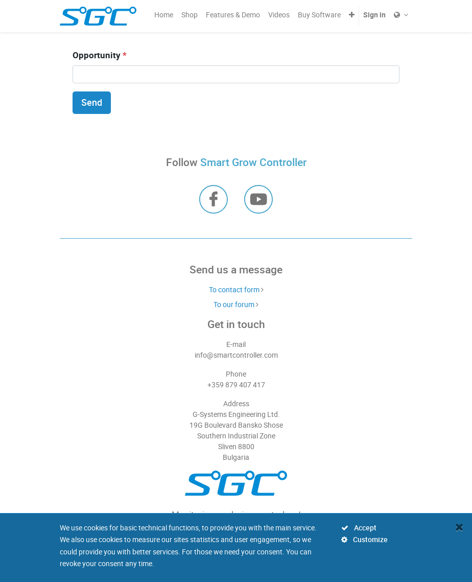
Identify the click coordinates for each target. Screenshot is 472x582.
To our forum (234, 304)
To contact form (234, 289)
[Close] (459, 527)
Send (91, 102)
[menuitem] (163, 14)
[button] (352, 14)
